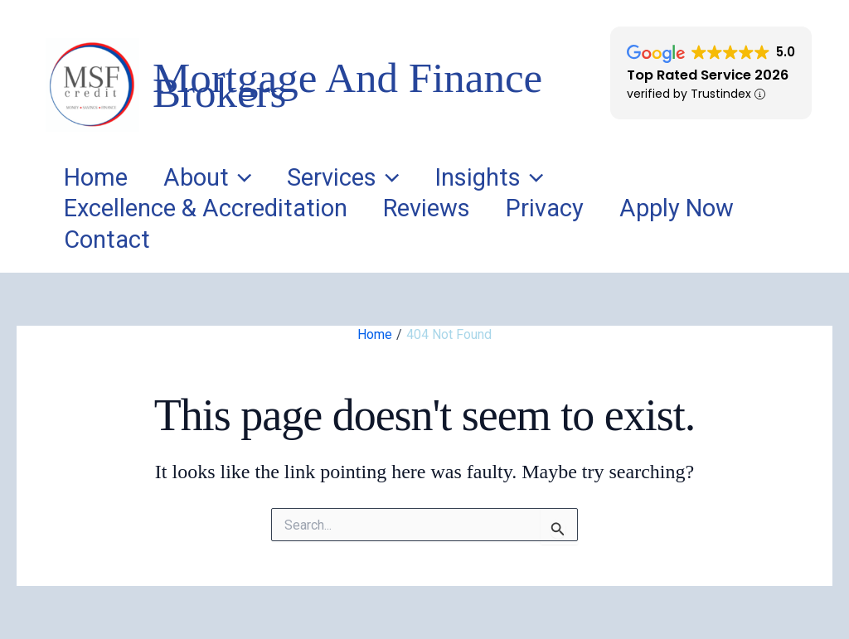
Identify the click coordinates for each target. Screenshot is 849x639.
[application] (258, 178)
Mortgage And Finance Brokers (347, 85)
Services (373, 178)
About (225, 178)
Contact (113, 239)
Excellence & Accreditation (211, 208)
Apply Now (719, 208)
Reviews (444, 208)
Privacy (575, 208)
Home (101, 177)
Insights (532, 178)
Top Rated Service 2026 (707, 75)
